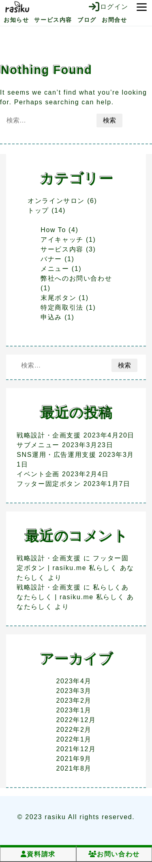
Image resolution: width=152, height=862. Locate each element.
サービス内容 (53, 20)
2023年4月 (74, 681)
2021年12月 (76, 749)
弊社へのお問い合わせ (76, 278)
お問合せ (114, 20)
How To (53, 229)
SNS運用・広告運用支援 (56, 454)
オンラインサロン (56, 200)
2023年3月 (74, 690)
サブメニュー (38, 445)
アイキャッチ (62, 239)
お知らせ (16, 20)
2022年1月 (74, 739)
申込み (51, 317)
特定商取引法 (62, 307)
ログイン (108, 7)
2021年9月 (74, 758)
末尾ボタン (58, 297)
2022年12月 (76, 719)
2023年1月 (74, 710)
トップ (38, 210)
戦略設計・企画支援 (49, 435)
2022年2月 (74, 729)
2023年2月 (74, 700)
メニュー (55, 268)
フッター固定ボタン (49, 483)
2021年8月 (74, 768)
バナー (51, 259)
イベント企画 (38, 474)
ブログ (86, 20)
